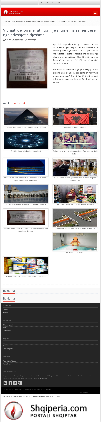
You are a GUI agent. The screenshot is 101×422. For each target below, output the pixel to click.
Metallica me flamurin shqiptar (75, 127)
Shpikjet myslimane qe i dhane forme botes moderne (26, 204)
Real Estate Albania (9, 361)
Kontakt (28, 389)
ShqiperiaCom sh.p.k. (54, 396)
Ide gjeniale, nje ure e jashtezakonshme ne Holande (75, 228)
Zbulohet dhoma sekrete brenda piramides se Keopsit (26, 127)
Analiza (5, 312)
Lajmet (5, 310)
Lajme (13, 21)
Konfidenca (47, 389)
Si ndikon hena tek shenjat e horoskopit (26, 151)
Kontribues (18, 389)
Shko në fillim (83, 393)
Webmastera (7, 331)
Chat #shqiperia (8, 325)
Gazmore (6, 346)
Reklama (37, 389)
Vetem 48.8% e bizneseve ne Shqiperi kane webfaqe (26, 276)
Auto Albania (7, 364)
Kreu (7, 21)
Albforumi (6, 328)
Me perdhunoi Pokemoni (75, 252)
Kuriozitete (21, 21)
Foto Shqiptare (8, 349)
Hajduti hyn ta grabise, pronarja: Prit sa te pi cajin (75, 204)
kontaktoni (43, 378)
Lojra (4, 343)
